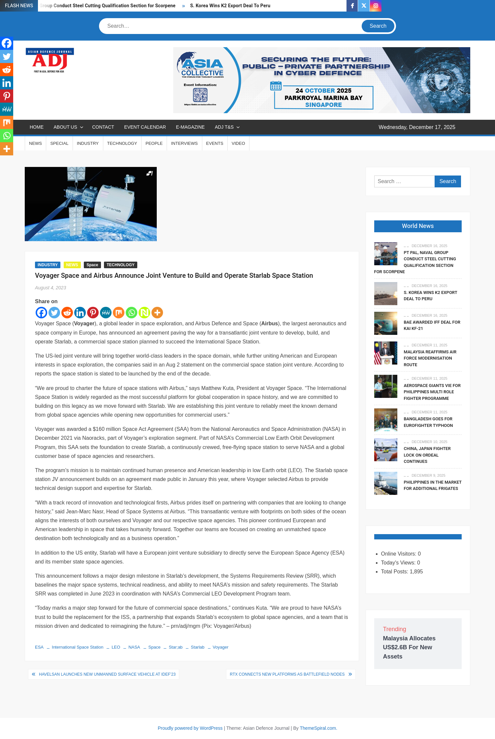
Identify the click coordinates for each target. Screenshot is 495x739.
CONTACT (103, 127)
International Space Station (77, 647)
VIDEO (238, 143)
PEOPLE (154, 143)
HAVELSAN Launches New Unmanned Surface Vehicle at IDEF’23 (107, 674)
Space (92, 265)
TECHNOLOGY (122, 143)
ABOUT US (65, 127)
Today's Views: (399, 562)
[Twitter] (54, 312)
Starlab (197, 647)
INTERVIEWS (184, 143)
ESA (39, 647)
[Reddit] (67, 312)
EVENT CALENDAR (145, 127)
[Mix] (118, 312)
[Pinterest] (93, 312)
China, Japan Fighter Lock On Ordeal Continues (427, 455)
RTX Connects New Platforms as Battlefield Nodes (287, 674)
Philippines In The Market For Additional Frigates (433, 485)
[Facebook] (41, 312)
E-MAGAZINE (190, 127)
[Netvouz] (144, 312)
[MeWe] (106, 312)
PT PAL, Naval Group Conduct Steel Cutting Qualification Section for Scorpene (92, 5)
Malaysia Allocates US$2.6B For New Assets (409, 647)
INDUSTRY (88, 143)
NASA (134, 647)
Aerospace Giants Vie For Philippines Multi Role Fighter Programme (432, 392)
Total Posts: (395, 571)
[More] (157, 312)
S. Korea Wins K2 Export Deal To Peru (230, 5)
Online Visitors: (399, 554)
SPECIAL (59, 143)
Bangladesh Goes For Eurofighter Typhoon (428, 422)
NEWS (35, 143)
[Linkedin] (80, 312)
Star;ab (175, 647)
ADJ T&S (224, 127)
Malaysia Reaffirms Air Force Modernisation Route (430, 358)
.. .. (406, 246)
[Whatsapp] (131, 312)
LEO (116, 647)
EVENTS (214, 143)
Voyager (221, 647)
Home (37, 127)
